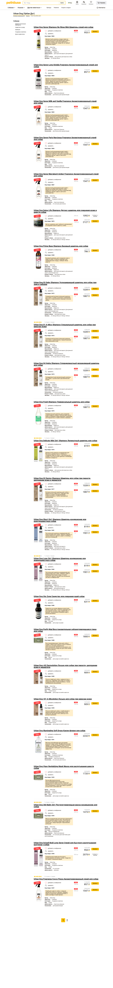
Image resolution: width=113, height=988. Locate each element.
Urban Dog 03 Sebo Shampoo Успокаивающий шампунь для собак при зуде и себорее (65, 283)
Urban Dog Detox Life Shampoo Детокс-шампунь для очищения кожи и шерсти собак (65, 211)
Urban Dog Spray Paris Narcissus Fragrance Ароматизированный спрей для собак (65, 138)
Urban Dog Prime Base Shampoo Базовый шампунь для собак (61, 246)
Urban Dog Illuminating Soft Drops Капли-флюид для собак (59, 731)
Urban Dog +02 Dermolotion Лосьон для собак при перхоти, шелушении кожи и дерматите (65, 666)
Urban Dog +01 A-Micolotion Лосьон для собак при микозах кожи (63, 699)
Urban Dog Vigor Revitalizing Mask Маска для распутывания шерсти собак (64, 767)
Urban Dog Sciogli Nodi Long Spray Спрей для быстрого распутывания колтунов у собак (65, 844)
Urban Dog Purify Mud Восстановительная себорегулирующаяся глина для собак (65, 630)
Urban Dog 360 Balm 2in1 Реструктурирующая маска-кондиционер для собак (65, 806)
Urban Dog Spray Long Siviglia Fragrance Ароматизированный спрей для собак (66, 66)
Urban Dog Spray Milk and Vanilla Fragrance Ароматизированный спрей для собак (65, 102)
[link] (13, 2)
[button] (77, 3)
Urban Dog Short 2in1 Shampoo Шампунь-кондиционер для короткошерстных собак (60, 520)
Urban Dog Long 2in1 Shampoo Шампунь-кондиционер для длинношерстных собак (60, 559)
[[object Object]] (101, 3)
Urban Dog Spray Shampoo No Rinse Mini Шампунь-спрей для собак (63, 27)
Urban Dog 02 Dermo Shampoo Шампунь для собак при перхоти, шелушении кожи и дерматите (62, 479)
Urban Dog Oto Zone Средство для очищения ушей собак (59, 596)
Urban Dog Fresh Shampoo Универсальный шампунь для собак (62, 402)
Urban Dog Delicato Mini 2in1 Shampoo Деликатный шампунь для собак (65, 441)
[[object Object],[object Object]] (83, 3)
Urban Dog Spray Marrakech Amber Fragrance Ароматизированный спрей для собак (66, 175)
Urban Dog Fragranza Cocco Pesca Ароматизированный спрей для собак (66, 879)
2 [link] (67, 920)
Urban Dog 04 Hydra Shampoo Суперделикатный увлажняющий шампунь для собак (66, 364)
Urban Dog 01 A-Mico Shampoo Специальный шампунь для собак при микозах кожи (65, 326)
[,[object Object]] (48, 8)
